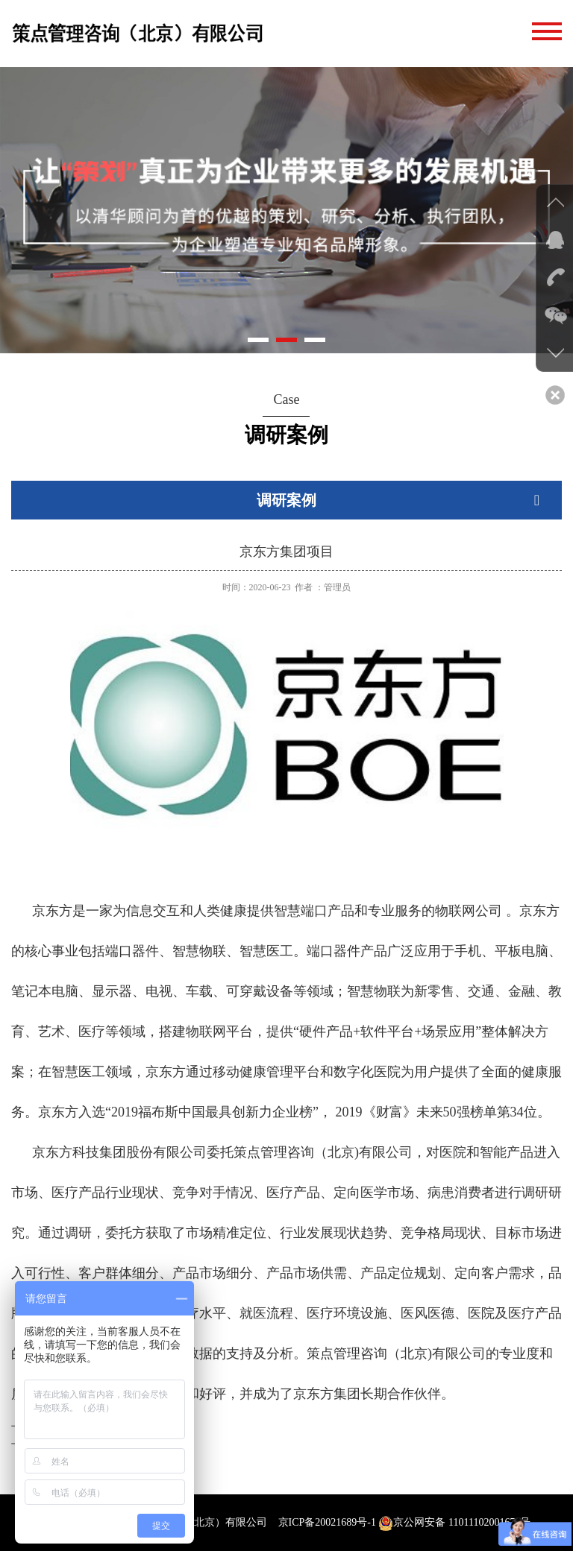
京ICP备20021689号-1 (327, 1522)
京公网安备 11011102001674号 (454, 1522)
